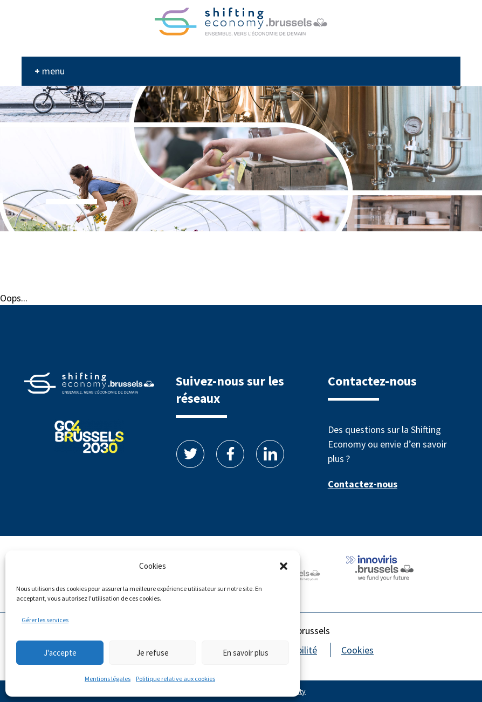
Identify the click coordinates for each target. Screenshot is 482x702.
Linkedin (270, 454)
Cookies (357, 650)
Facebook (230, 454)
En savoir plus (245, 653)
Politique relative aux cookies (175, 679)
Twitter (190, 454)
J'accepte (60, 653)
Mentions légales (107, 679)
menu (53, 71)
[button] (283, 566)
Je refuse (152, 653)
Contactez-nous (362, 484)
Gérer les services (45, 620)
